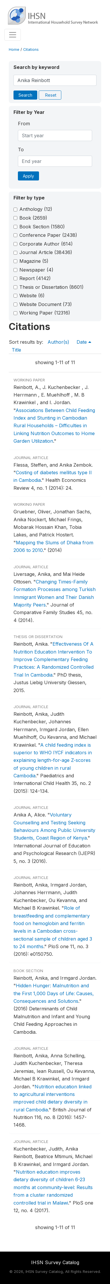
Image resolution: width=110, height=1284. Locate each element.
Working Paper (44, 313)
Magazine (33, 261)
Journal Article (45, 252)
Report (35, 278)
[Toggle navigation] (12, 35)
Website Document (45, 304)
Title (16, 350)
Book (33, 218)
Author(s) (58, 342)
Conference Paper (48, 235)
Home (14, 49)
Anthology (35, 209)
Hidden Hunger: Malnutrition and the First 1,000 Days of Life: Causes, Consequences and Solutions (53, 993)
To (21, 149)
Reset (50, 95)
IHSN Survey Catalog (55, 1262)
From (24, 123)
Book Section (42, 227)
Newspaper (36, 270)
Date (84, 342)
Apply (28, 175)
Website (32, 295)
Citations (31, 49)
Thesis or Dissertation (51, 287)
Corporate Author (46, 244)
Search (25, 95)
